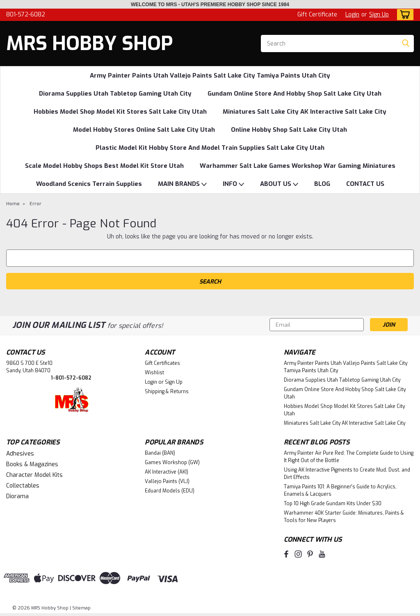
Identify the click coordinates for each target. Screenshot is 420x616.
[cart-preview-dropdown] (403, 14)
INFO (233, 184)
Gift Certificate (317, 14)
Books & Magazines (32, 464)
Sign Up (379, 14)
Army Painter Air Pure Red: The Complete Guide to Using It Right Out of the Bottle (348, 457)
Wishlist (154, 372)
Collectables (22, 486)
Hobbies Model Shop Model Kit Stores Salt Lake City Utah (120, 112)
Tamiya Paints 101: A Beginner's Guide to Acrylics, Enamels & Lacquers (340, 490)
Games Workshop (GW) (172, 462)
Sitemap (81, 608)
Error (35, 204)
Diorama (17, 496)
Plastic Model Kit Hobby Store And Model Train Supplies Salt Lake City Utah (210, 148)
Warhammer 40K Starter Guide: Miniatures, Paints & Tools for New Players (344, 517)
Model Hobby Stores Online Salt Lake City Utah (144, 130)
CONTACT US (365, 184)
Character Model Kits (34, 475)
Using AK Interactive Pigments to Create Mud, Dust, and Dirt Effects (347, 474)
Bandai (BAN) (160, 453)
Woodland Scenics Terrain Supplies (89, 184)
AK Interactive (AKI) (166, 472)
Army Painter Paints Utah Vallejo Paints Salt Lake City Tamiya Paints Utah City (210, 75)
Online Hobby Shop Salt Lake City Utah (289, 130)
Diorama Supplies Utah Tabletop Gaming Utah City (115, 93)
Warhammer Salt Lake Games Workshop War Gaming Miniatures (297, 166)
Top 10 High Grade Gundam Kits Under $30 (332, 503)
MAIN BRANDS (182, 184)
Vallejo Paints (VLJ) (167, 481)
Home (13, 204)
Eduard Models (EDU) (169, 491)
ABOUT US (279, 184)
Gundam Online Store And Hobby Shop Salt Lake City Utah (294, 93)
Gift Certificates (162, 363)
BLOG (322, 184)
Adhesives (20, 454)
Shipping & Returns (167, 391)
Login (352, 14)
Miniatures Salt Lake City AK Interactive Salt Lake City (304, 112)
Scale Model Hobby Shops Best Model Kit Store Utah (104, 166)
